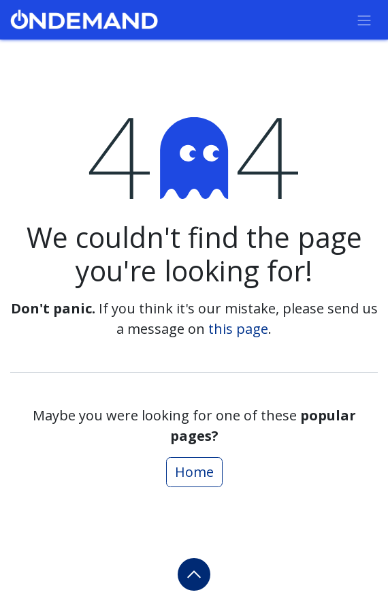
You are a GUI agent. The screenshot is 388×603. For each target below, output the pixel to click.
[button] (194, 574)
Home (194, 472)
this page (238, 329)
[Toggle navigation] (364, 19)
